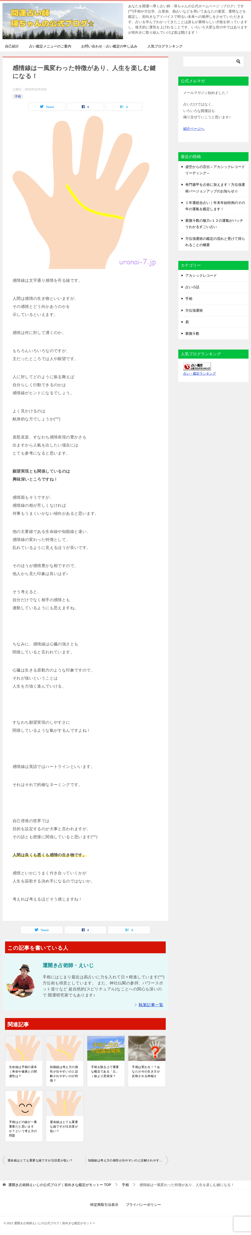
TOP (59, 1185)
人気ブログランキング (165, 46)
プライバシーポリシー (143, 1205)
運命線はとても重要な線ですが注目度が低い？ (64, 1126)
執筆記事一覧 (151, 1005)
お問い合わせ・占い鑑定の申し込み (109, 46)
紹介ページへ (193, 129)
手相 (18, 96)
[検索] (213, 62)
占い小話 (192, 287)
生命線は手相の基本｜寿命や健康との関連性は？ (23, 1071)
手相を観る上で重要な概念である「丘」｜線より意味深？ (105, 1071)
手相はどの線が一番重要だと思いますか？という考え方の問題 (23, 1128)
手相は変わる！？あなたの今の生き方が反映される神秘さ (146, 1071)
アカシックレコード (201, 275)
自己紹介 (12, 46)
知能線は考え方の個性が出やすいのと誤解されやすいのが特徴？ (64, 1073)
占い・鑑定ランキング (199, 373)
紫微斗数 (192, 333)
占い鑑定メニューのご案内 (50, 46)
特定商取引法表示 (104, 1205)
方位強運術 (194, 310)
